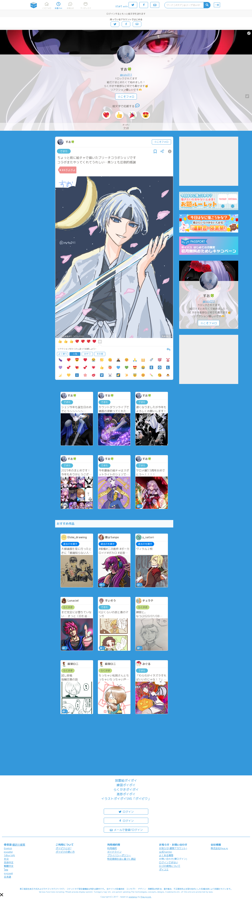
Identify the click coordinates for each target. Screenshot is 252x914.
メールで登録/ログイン (126, 829)
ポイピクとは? (63, 848)
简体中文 (8, 862)
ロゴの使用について (169, 866)
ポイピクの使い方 (65, 851)
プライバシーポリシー (119, 855)
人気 (75, 353)
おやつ (87, 353)
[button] (1, 894)
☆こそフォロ (126, 96)
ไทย (6, 869)
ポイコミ (164, 869)
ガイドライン (114, 851)
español (8, 851)
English (8, 848)
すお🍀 (126, 69)
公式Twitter (165, 851)
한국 (6, 859)
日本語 (7, 876)
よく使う (62, 353)
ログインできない (168, 862)
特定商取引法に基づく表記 (121, 859)
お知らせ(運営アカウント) (173, 848)
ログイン (126, 811)
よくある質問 (166, 855)
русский (8, 873)
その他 (99, 353)
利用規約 (112, 848)
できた (64, 151)
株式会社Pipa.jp (219, 848)
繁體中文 (8, 866)
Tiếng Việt (9, 855)
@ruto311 (126, 74)
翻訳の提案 (18, 844)
